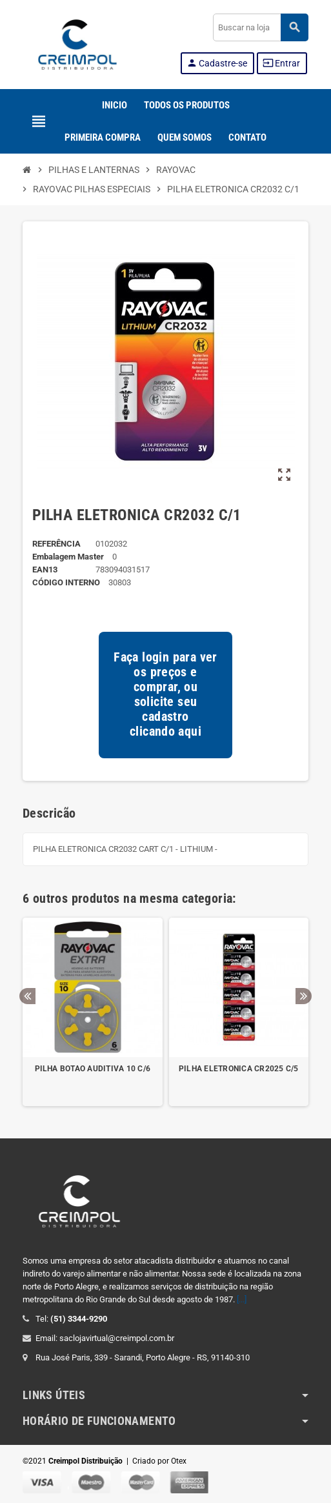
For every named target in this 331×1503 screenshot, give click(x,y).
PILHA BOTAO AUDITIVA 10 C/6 (92, 1068)
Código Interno (66, 582)
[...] (241, 1299)
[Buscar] (260, 27)
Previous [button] (27, 996)
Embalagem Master (68, 556)
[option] (92, 1012)
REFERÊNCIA (56, 544)
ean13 (44, 569)
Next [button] (304, 996)
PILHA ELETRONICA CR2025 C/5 (238, 1068)
